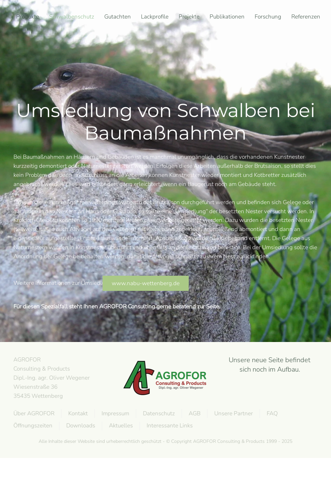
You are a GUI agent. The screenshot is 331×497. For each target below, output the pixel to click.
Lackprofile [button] (155, 17)
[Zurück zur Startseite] (14, 38)
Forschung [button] (268, 17)
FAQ (271, 413)
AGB (194, 413)
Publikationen (227, 17)
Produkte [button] (27, 17)
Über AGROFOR (33, 413)
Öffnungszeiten (32, 425)
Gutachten (117, 17)
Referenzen (305, 17)
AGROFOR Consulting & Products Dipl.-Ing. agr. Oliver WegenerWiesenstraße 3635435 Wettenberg (51, 377)
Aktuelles (120, 425)
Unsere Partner (233, 413)
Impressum (114, 413)
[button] (19, 60)
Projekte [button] (189, 17)
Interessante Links (169, 425)
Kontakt (77, 413)
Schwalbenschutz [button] (71, 17)
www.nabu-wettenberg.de (146, 283)
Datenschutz (158, 413)
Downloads (80, 425)
